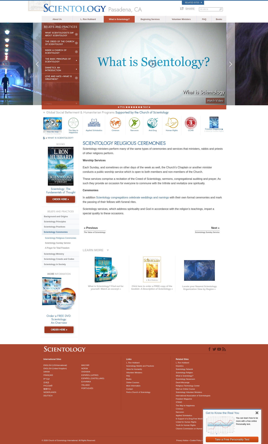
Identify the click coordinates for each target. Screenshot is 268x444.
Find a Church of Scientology (138, 392)
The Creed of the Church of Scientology (59, 43)
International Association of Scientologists (193, 396)
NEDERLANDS (49, 392)
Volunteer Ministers (181, 19)
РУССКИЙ (47, 386)
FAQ (204, 19)
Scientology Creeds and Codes (59, 259)
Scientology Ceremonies (56, 232)
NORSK (84, 368)
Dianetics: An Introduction (53, 69)
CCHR (190, 124)
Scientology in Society (55, 264)
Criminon (115, 124)
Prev (122, 107)
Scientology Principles (55, 221)
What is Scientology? (119, 19)
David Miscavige (182, 382)
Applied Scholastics (94, 124)
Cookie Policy (196, 440)
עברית (46, 378)
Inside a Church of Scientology (55, 52)
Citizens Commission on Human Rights (192, 429)
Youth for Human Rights (186, 425)
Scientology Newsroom (185, 379)
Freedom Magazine (214, 130)
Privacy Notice (182, 440)
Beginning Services (150, 19)
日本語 (46, 382)
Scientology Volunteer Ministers (189, 392)
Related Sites (193, 2)
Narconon (134, 124)
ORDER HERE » (60, 199)
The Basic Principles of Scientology (58, 60)
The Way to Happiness (73, 125)
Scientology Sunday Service (57, 243)
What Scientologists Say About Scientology (59, 34)
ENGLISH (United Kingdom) (55, 368)
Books (219, 19)
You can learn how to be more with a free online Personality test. (247, 421)
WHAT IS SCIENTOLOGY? (60, 137)
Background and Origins (56, 216)
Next (145, 107)
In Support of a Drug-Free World (189, 419)
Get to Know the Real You (222, 413)
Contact (129, 389)
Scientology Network (184, 369)
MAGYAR (85, 365)
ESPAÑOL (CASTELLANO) (92, 378)
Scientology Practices (54, 227)
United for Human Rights (186, 422)
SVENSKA (85, 372)
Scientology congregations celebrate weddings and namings (132, 197)
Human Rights (171, 124)
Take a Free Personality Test (232, 439)
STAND (179, 402)
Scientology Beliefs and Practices (140, 366)
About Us (57, 19)
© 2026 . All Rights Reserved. (69, 440)
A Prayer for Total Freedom (57, 248)
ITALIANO (85, 385)
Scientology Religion (184, 373)
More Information (133, 386)
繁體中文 (47, 389)
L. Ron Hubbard (88, 19)
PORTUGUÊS (87, 388)
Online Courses (132, 382)
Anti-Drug (152, 124)
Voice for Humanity (134, 369)
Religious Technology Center (188, 386)
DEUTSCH (47, 396)
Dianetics (179, 366)
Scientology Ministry (54, 254)
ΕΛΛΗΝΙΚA (86, 382)
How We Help (53, 132)
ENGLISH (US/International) (55, 365)
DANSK (46, 372)
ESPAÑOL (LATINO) (89, 375)
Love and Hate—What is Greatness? (58, 78)
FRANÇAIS (48, 375)
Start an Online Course (185, 389)
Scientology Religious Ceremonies (60, 238)
